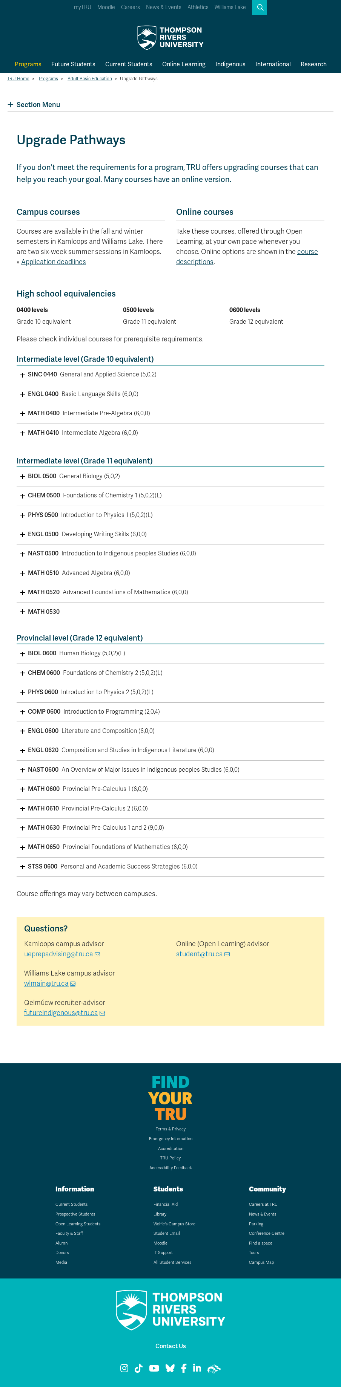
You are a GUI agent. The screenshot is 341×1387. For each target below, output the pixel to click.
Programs (28, 64)
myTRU (82, 7)
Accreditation (170, 1148)
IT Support (163, 1252)
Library (160, 1214)
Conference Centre (266, 1233)
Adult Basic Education (90, 78)
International (273, 64)
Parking (256, 1224)
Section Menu (34, 104)
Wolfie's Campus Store (174, 1224)
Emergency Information (170, 1138)
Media (61, 1262)
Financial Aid (166, 1204)
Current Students (128, 64)
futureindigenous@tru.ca (61, 1013)
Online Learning (184, 64)
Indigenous (230, 64)
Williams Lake (230, 7)
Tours (254, 1252)
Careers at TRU (263, 1204)
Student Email (167, 1233)
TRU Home (18, 78)
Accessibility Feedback (170, 1167)
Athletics (198, 7)
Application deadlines (53, 262)
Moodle (106, 7)
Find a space (260, 1243)
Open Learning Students (77, 1224)
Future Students (73, 64)
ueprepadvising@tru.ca (58, 954)
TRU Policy (170, 1158)
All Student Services (172, 1262)
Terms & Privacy (171, 1129)
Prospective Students (75, 1214)
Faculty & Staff (69, 1233)
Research (314, 64)
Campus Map (261, 1262)
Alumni (62, 1243)
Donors (62, 1252)
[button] (259, 7)
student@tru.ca (199, 954)
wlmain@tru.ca (46, 983)
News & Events (163, 7)
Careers (130, 7)
